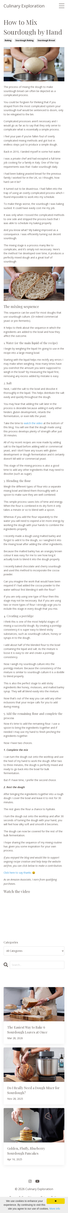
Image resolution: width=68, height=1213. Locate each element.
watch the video (33, 423)
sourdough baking (24, 40)
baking (8, 40)
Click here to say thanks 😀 (19, 872)
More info (55, 1208)
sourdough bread (46, 40)
